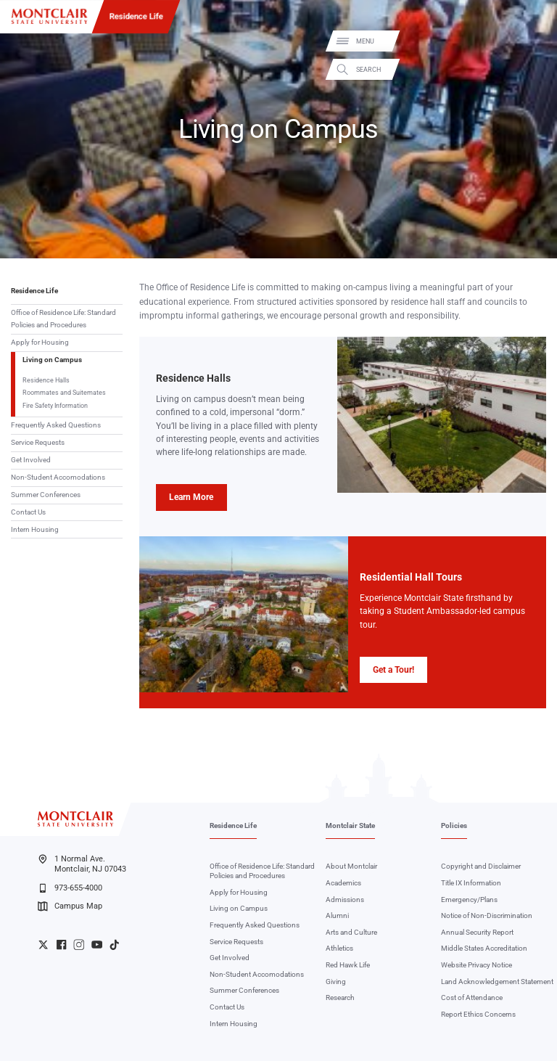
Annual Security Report (477, 932)
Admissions (345, 900)
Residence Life (136, 16)
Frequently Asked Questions (56, 425)
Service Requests (38, 442)
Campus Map (70, 906)
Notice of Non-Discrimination (486, 915)
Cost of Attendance (472, 997)
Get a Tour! (393, 670)
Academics (343, 883)
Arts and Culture (351, 932)
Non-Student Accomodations (58, 477)
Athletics (339, 948)
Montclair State (350, 825)
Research (340, 997)
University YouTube (96, 944)
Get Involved (31, 459)
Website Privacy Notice (476, 965)
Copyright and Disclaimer (481, 866)
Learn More (191, 497)
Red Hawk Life (348, 965)
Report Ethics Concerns (478, 1014)
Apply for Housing (40, 342)
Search (533, 69)
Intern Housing (35, 529)
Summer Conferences (46, 494)
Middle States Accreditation (484, 948)
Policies (454, 825)
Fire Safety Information (55, 405)
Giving (336, 982)
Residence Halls (46, 380)
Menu (530, 42)
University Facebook (61, 944)
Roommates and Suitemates (64, 392)
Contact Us (28, 512)
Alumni (337, 915)
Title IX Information (471, 883)
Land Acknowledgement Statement (497, 982)
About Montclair (351, 866)
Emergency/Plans (469, 900)
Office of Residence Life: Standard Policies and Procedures (63, 318)
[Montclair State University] (49, 16)
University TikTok (114, 944)
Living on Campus (52, 359)
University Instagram (78, 944)
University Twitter (43, 944)
